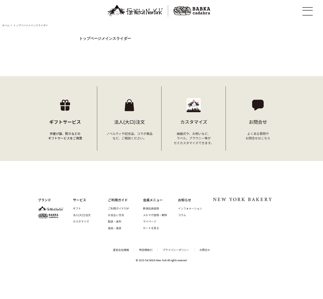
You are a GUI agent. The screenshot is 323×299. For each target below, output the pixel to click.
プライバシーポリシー (176, 250)
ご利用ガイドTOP (118, 208)
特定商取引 (145, 250)
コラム (182, 215)
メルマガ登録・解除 (155, 215)
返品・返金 (114, 228)
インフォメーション (190, 208)
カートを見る (151, 228)
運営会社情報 (121, 250)
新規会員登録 (151, 208)
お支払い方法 (116, 215)
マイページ (149, 221)
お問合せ (204, 250)
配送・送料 (114, 221)
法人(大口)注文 (82, 215)
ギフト (77, 208)
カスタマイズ (81, 221)
